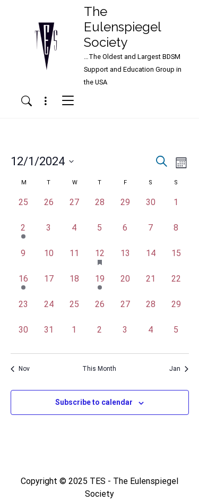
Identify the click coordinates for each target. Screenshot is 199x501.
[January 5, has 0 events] (176, 336)
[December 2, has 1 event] (23, 234)
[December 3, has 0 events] (49, 234)
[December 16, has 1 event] (23, 285)
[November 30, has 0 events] (150, 209)
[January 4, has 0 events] (150, 336)
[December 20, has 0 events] (125, 285)
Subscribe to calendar (94, 402)
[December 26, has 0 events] (100, 311)
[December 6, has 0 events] (125, 234)
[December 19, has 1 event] (100, 285)
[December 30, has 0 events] (23, 336)
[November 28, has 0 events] (100, 209)
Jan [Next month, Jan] (178, 368)
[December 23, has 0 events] (23, 311)
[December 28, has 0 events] (150, 311)
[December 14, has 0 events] (150, 260)
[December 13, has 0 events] (125, 260)
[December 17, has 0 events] (49, 285)
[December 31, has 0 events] (49, 336)
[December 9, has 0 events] (23, 260)
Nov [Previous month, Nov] (20, 368)
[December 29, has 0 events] (176, 311)
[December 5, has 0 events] (100, 234)
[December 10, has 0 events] (49, 260)
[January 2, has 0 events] (100, 336)
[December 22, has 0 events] (176, 285)
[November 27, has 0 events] (74, 209)
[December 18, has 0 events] (74, 285)
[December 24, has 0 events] (49, 311)
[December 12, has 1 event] (100, 260)
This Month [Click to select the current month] (99, 368)
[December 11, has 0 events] (74, 260)
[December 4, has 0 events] (74, 234)
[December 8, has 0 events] (176, 234)
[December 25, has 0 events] (74, 311)
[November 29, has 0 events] (125, 209)
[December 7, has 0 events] (150, 234)
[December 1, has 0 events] (176, 209)
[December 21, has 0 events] (150, 285)
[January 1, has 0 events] (74, 336)
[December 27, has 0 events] (125, 311)
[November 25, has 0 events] (23, 209)
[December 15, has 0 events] (176, 260)
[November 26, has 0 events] (49, 209)
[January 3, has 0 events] (125, 336)
